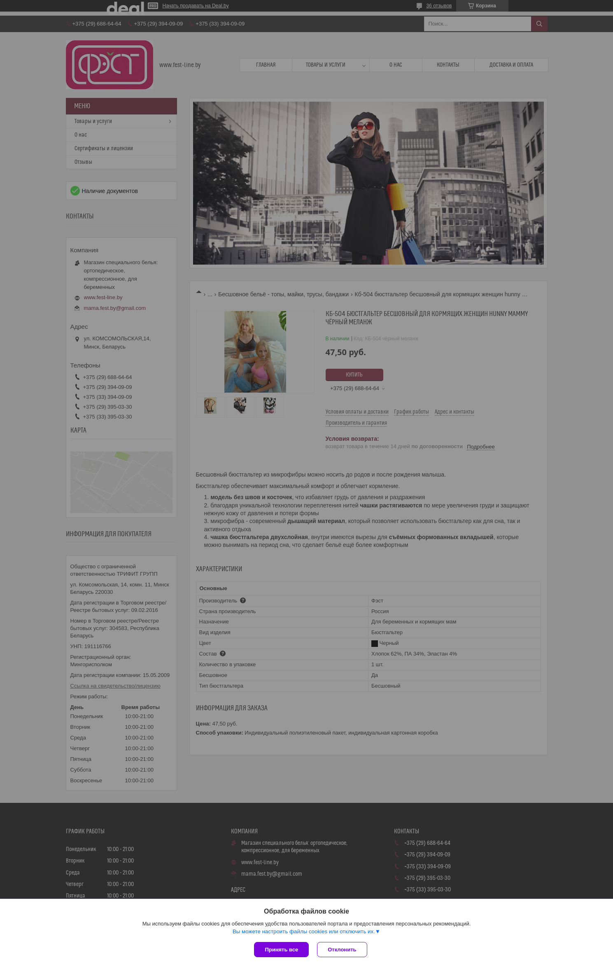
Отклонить (342, 949)
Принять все (281, 949)
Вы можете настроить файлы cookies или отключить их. (304, 931)
